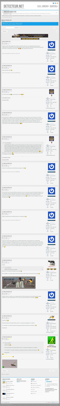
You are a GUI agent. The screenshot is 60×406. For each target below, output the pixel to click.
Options (51, 370)
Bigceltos (9, 317)
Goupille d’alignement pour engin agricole (13, 389)
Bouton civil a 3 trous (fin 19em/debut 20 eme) (14, 385)
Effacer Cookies (34, 391)
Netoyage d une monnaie (10, 393)
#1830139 (4, 338)
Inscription (54, 6)
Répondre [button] (4, 31)
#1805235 (4, 189)
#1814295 (4, 293)
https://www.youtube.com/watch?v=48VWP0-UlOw (11, 72)
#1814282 (4, 261)
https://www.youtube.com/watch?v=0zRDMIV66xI (11, 171)
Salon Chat (33, 393)
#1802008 (4, 43)
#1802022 (4, 114)
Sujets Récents (34, 381)
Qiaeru (11, 404)
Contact (33, 389)
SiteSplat (53, 402)
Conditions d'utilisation (35, 387)
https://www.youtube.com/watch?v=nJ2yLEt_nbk (11, 53)
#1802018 (4, 91)
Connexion (45, 6)
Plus (39, 6)
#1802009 (4, 67)
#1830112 (4, 317)
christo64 (9, 43)
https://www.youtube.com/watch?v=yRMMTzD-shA (11, 220)
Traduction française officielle (6, 404)
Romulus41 (10, 261)
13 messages (56, 27)
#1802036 (4, 138)
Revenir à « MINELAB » (5, 374)
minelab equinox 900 (7, 20)
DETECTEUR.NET (14, 6)
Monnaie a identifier (9, 397)
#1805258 (4, 213)
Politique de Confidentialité (36, 385)
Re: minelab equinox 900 (7, 65)
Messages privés (34, 383)
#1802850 (4, 165)
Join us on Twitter (21, 380)
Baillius (9, 338)
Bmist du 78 (10, 91)
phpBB (6, 402)
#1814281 (4, 237)
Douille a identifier (9, 381)
